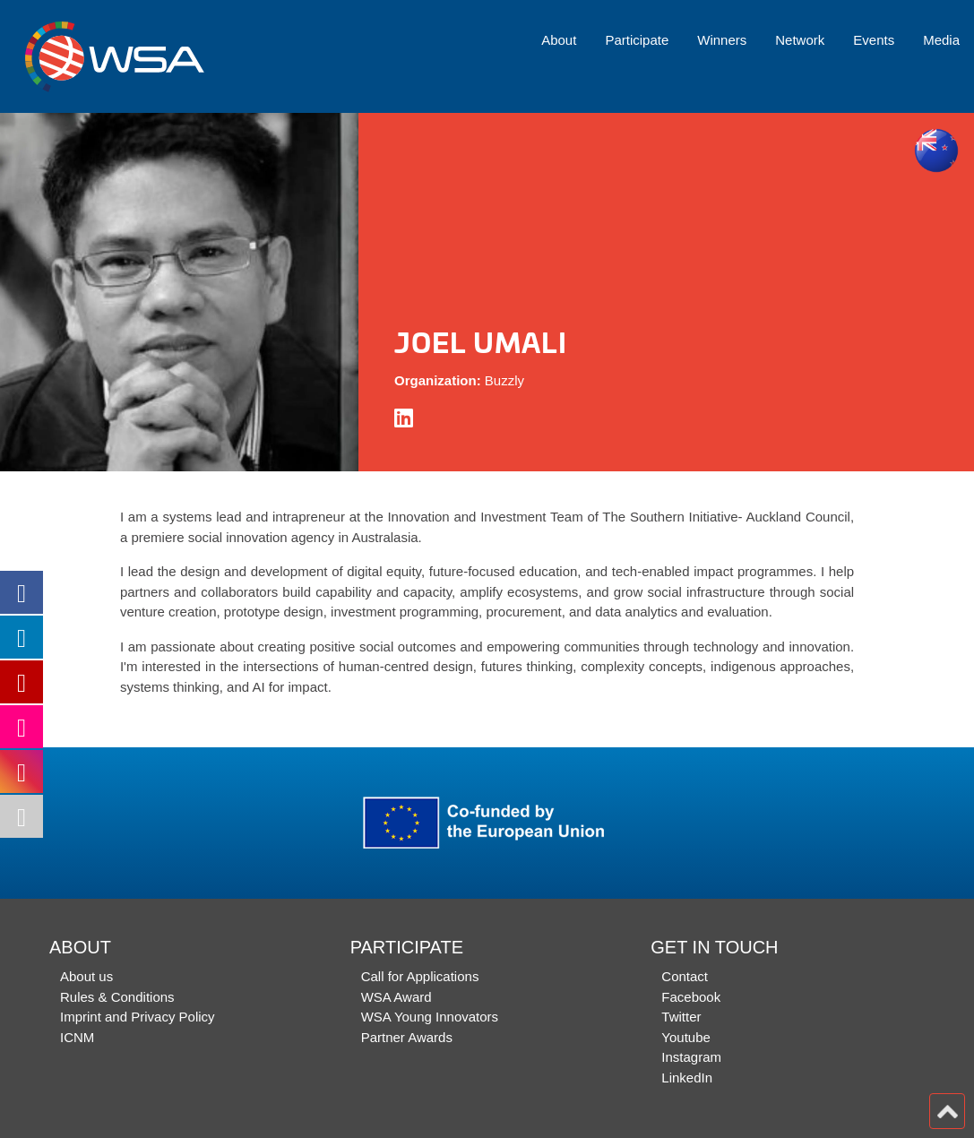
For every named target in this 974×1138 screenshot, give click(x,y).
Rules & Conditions (117, 996)
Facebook (690, 996)
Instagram (691, 1057)
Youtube (686, 1037)
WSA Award (396, 996)
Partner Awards (407, 1037)
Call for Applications (420, 976)
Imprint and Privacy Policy (137, 1016)
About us (86, 976)
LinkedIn (686, 1077)
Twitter (681, 1016)
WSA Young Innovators (429, 1016)
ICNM (77, 1037)
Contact (684, 976)
